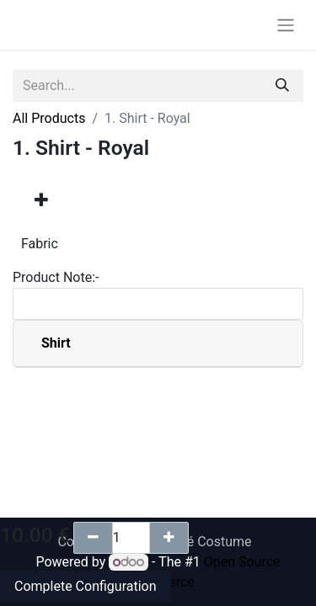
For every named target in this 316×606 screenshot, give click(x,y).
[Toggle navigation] (285, 25)
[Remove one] (93, 538)
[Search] (282, 86)
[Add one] (169, 538)
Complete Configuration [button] (85, 586)
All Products (49, 118)
